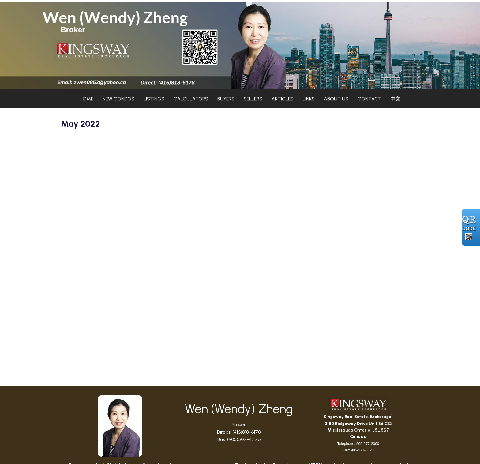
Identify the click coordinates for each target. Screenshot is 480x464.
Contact (369, 99)
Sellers (253, 99)
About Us (336, 99)
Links (309, 99)
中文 (395, 99)
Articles (283, 99)
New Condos (118, 99)
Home (86, 99)
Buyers (225, 99)
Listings (154, 99)
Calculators (191, 99)
